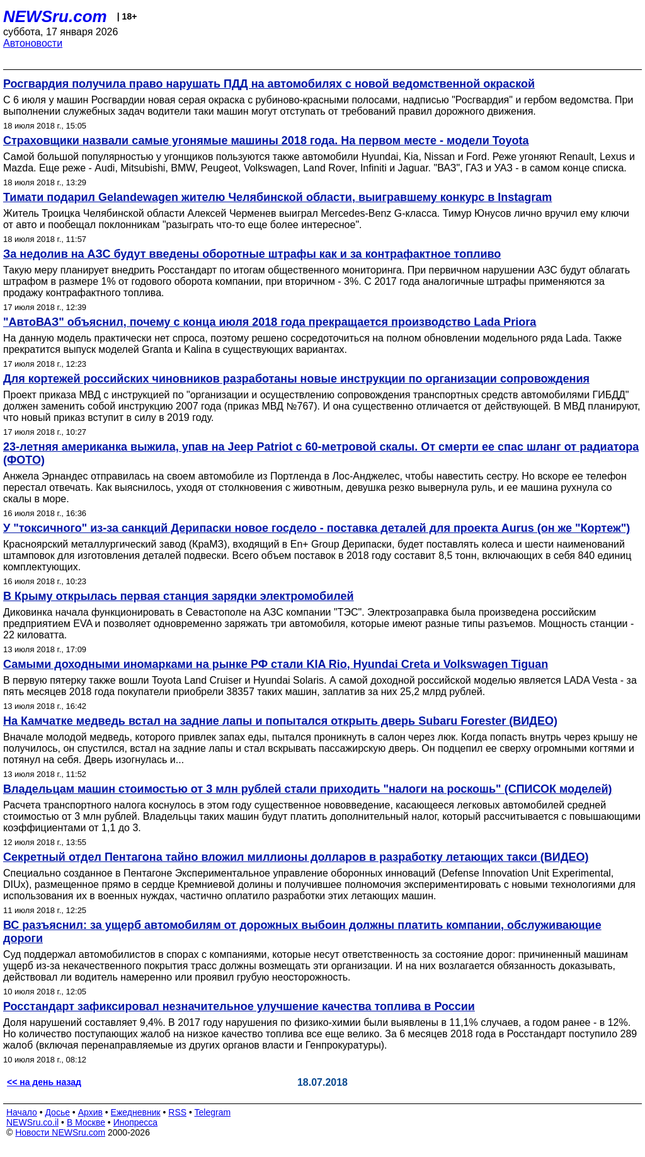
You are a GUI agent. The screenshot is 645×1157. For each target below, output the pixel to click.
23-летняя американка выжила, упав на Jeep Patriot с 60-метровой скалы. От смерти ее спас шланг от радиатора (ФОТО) (321, 453)
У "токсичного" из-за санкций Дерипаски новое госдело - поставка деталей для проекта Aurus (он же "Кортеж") (316, 528)
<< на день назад (44, 1082)
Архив (90, 1112)
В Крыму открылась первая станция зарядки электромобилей (178, 596)
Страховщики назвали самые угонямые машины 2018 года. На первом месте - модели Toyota (266, 140)
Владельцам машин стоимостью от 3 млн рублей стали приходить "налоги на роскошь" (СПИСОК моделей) (307, 789)
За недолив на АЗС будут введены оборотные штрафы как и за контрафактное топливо (252, 254)
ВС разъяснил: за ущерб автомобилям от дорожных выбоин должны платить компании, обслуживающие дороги (302, 932)
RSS (177, 1112)
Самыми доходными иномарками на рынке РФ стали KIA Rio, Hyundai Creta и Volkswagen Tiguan (275, 664)
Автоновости (32, 43)
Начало (21, 1112)
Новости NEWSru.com (60, 1132)
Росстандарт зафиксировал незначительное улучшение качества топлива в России (239, 1006)
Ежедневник (136, 1112)
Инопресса (135, 1122)
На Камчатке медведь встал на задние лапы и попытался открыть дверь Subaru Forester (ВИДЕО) (280, 721)
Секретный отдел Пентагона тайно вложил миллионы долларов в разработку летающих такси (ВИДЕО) (296, 857)
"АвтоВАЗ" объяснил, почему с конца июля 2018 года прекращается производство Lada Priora (269, 322)
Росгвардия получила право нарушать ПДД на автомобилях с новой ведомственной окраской (269, 84)
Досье (57, 1112)
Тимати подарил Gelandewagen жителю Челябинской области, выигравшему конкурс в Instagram (277, 197)
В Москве (86, 1122)
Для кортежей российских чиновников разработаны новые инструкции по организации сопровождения (296, 378)
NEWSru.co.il (32, 1122)
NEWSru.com (55, 16)
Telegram (213, 1112)
